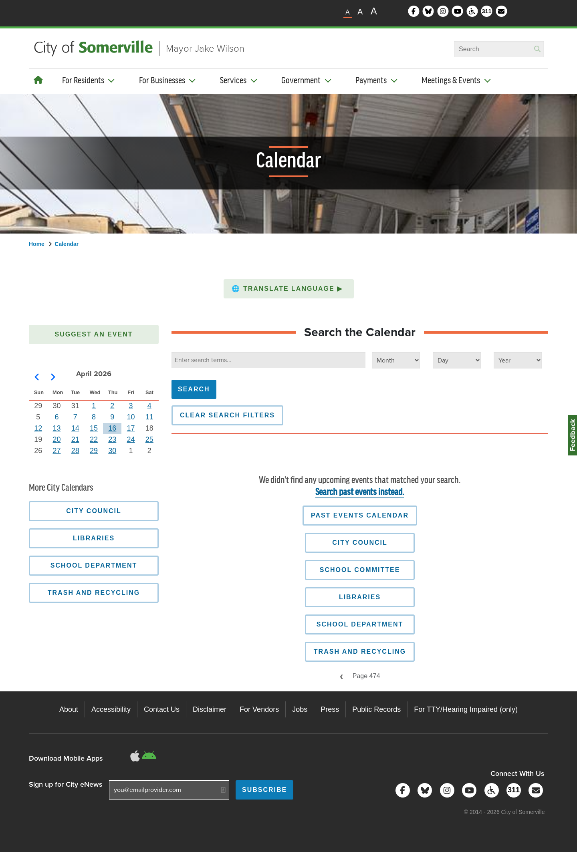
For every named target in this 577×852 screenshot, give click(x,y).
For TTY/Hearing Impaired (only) (466, 709)
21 (75, 439)
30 (112, 451)
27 (56, 451)
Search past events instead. (359, 492)
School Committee (360, 569)
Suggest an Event (94, 334)
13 (56, 428)
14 (75, 428)
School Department (360, 624)
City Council (359, 542)
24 (131, 439)
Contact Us (162, 709)
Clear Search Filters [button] (227, 415)
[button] (289, 288)
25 (149, 439)
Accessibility (111, 709)
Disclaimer (209, 709)
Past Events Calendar (360, 515)
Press (330, 709)
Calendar (66, 244)
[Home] (38, 80)
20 (56, 439)
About (68, 709)
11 (149, 417)
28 (75, 451)
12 (38, 428)
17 (131, 428)
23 (112, 439)
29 (94, 451)
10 (131, 417)
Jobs (299, 709)
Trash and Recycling (360, 651)
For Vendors (259, 709)
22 (94, 439)
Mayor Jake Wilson (205, 48)
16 (112, 428)
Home (36, 244)
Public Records (376, 709)
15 (94, 428)
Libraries (360, 597)
